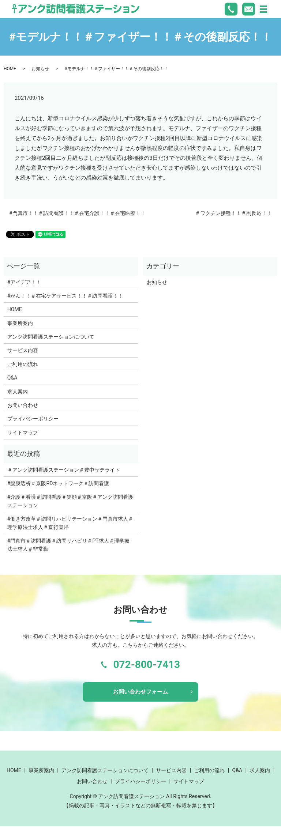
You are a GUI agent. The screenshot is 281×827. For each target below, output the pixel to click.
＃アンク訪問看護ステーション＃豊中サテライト (63, 470)
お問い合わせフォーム (140, 691)
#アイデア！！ (24, 282)
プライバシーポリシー (33, 419)
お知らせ (40, 68)
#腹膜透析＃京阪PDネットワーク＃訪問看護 (58, 483)
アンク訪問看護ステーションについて (50, 337)
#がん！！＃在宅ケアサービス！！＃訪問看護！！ (65, 296)
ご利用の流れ (22, 364)
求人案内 (17, 391)
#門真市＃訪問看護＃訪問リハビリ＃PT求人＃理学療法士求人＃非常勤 (68, 545)
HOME (10, 68)
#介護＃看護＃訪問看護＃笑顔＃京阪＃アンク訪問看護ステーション (70, 501)
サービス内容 (22, 350)
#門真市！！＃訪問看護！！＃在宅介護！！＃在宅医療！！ (77, 213)
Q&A (12, 378)
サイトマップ (22, 432)
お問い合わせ (22, 405)
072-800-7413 (146, 664)
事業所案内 (20, 323)
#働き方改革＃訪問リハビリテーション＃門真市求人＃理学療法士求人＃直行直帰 (70, 523)
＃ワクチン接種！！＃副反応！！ (233, 213)
